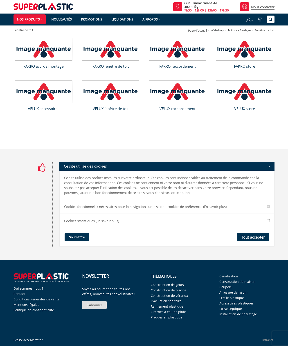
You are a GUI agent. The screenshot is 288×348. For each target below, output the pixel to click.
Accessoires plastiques (236, 303)
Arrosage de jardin (233, 292)
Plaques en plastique (166, 317)
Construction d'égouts (167, 285)
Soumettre (77, 237)
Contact (19, 294)
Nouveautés (61, 19)
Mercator (36, 340)
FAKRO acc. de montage (44, 66)
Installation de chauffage (238, 314)
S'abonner (94, 305)
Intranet (267, 340)
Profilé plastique (231, 298)
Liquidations (122, 19)
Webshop (217, 30)
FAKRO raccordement (177, 66)
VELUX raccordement (178, 108)
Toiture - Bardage (239, 30)
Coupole (225, 287)
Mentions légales (26, 304)
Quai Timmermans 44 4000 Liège (200, 5)
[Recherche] (270, 19)
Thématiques (163, 276)
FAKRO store (244, 66)
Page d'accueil (197, 30)
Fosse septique (230, 309)
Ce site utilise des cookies (167, 166)
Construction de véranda (169, 295)
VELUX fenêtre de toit (111, 108)
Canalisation (228, 276)
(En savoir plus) (215, 206)
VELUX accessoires (43, 108)
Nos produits (28, 19)
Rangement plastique (167, 306)
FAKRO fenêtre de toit (110, 66)
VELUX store (244, 108)
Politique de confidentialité (34, 310)
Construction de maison (237, 281)
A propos (150, 19)
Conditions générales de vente (36, 299)
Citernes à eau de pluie (168, 312)
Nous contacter (262, 7)
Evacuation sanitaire (166, 301)
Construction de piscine (169, 290)
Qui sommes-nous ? (28, 288)
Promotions (91, 19)
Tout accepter (253, 237)
